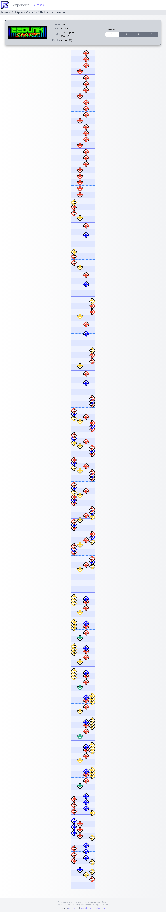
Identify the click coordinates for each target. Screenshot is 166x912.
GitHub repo (86, 908)
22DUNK (43, 12)
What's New (100, 908)
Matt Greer (73, 908)
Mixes (4, 12)
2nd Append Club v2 (23, 12)
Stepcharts (21, 4)
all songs (38, 5)
